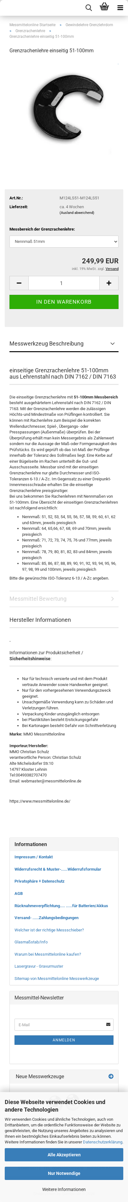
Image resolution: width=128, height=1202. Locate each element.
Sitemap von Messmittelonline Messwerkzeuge (57, 978)
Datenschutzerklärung (102, 1142)
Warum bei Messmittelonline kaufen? (48, 954)
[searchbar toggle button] (88, 8)
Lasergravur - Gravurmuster (39, 966)
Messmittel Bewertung (38, 598)
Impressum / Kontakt (34, 857)
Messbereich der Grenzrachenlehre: (42, 229)
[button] (18, 283)
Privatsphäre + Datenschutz (40, 881)
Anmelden (64, 1040)
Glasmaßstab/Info (31, 942)
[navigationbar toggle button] (120, 8)
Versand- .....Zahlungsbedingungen (47, 917)
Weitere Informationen (64, 1189)
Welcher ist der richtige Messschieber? (49, 930)
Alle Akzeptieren (64, 1154)
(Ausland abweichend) (77, 213)
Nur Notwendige (64, 1173)
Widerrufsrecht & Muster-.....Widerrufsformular (58, 869)
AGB (19, 893)
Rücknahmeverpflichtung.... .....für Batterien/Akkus (61, 905)
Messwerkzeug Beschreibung (46, 343)
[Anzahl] (64, 283)
